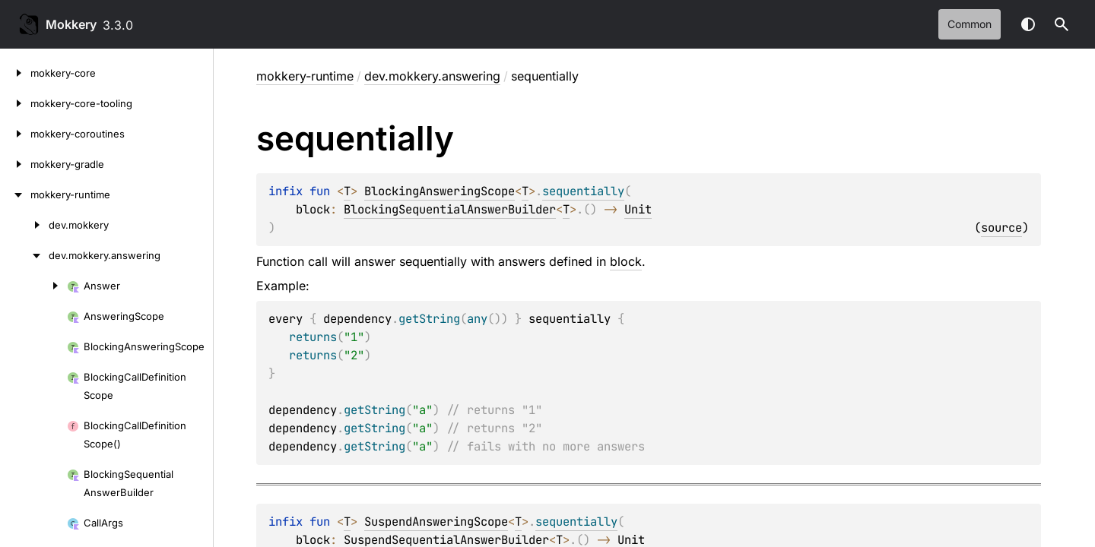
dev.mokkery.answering (432, 76)
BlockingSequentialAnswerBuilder (450, 209)
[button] (1061, 24)
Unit (638, 209)
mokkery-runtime (305, 76)
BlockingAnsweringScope (439, 191)
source (1001, 228)
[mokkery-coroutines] (15, 134)
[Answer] (33, 285)
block (626, 261)
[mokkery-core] (15, 73)
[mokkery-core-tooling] (15, 103)
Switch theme (1028, 24)
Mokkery (71, 24)
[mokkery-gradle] (15, 164)
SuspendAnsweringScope (436, 522)
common (969, 23)
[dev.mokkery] (24, 225)
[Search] (1061, 24)
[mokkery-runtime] (15, 194)
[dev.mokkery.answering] (24, 255)
